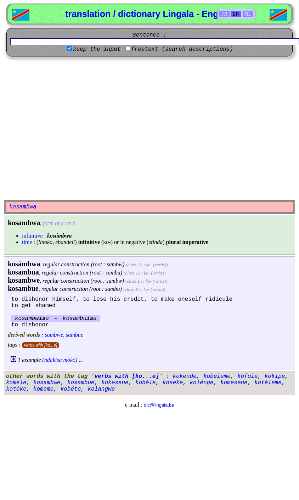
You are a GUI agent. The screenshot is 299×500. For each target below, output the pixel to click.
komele (16, 383)
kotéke (16, 389)
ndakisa (53, 360)
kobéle (145, 383)
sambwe (54, 335)
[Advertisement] (66, 128)
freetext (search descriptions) (182, 49)
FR (224, 14)
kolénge (201, 383)
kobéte (71, 389)
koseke (173, 383)
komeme (43, 389)
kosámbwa (24, 264)
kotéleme (268, 383)
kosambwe (24, 280)
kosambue (23, 288)
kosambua (23, 272)
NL (248, 14)
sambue (74, 335)
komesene (234, 383)
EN (235, 14)
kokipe (275, 376)
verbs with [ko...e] (40, 345)
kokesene (115, 383)
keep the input (96, 49)
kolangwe (101, 389)
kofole (247, 376)
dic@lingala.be (159, 405)
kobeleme (217, 376)
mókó (69, 360)
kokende (184, 376)
